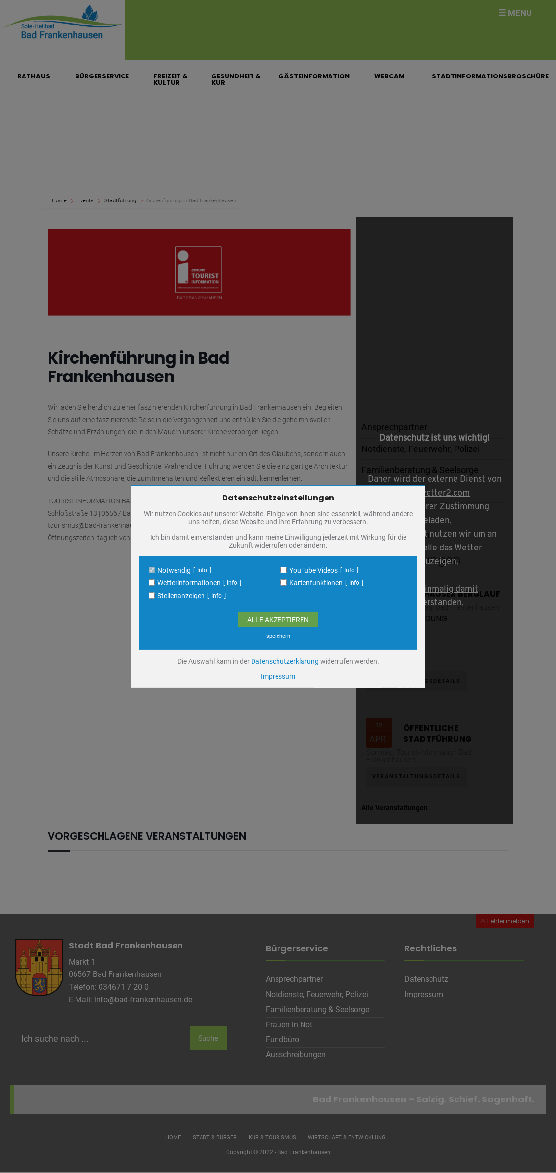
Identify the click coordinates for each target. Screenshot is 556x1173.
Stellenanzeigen (181, 595)
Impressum (278, 676)
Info (202, 570)
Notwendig (174, 570)
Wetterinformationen (189, 583)
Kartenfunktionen (316, 583)
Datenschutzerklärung (285, 661)
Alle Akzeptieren (278, 620)
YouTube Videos (313, 570)
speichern (278, 636)
